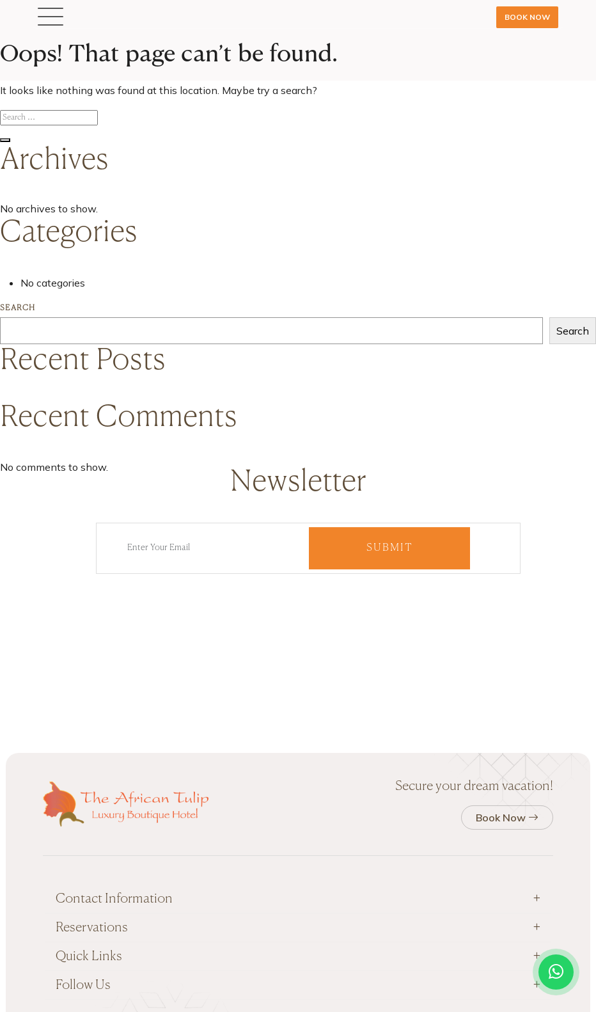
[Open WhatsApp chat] (556, 972)
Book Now (527, 17)
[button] (50, 17)
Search (17, 308)
